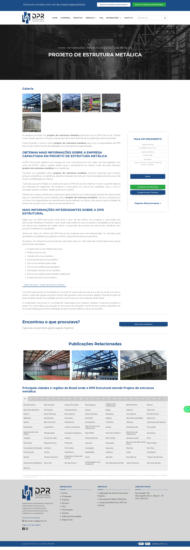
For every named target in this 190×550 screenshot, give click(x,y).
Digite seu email (147, 147)
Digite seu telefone (147, 154)
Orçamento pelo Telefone (148, 197)
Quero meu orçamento (143, 327)
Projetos (77, 20)
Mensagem (148, 162)
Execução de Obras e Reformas (112, 502)
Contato (128, 20)
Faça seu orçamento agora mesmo (113, 6)
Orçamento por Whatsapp (148, 191)
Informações (112, 20)
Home (54, 20)
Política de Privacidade (71, 520)
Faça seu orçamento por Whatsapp (149, 6)
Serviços (90, 20)
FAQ (101, 20)
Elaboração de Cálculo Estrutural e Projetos (113, 497)
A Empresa (65, 20)
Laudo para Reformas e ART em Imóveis (112, 507)
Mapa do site (67, 523)
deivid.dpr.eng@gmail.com (36, 524)
